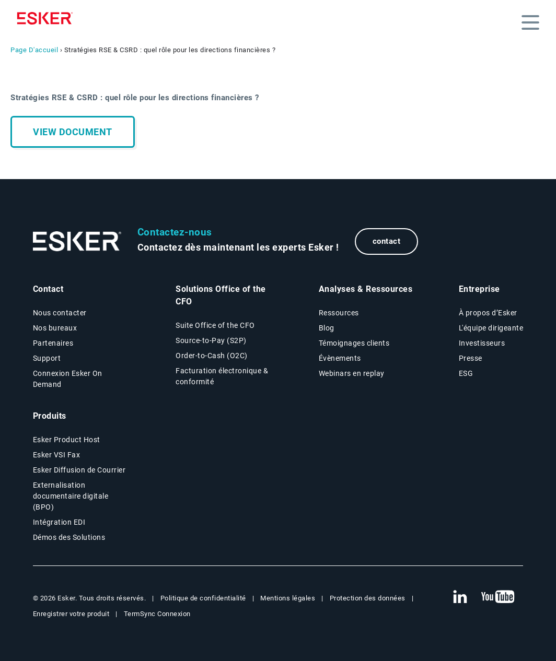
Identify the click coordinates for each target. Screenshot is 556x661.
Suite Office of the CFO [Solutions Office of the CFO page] (215, 325)
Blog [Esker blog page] (326, 328)
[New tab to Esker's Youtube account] (498, 597)
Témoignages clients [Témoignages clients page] (354, 343)
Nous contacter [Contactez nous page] (60, 313)
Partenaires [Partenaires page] (53, 343)
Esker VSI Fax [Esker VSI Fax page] (56, 455)
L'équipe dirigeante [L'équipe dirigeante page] (491, 328)
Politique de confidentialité (203, 598)
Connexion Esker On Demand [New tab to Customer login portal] (67, 378)
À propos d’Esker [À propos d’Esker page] (488, 313)
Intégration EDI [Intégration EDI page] (59, 522)
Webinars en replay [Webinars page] (352, 373)
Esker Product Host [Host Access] (66, 439)
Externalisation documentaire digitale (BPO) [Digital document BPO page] (71, 496)
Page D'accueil (34, 50)
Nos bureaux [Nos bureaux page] (55, 328)
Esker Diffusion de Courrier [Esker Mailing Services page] (79, 470)
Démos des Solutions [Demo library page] (69, 537)
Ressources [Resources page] (339, 313)
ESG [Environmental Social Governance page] (466, 373)
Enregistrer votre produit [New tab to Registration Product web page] (71, 614)
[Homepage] (47, 18)
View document (72, 131)
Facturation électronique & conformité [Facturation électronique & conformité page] (222, 376)
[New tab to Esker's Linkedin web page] (460, 597)
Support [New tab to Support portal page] (47, 358)
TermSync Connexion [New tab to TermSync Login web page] (157, 614)
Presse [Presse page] (470, 358)
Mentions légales (287, 598)
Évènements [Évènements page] (340, 358)
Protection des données (368, 598)
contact (387, 241)
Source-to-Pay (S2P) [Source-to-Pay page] (211, 340)
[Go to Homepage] (77, 241)
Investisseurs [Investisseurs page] (482, 343)
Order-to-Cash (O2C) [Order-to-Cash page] (212, 355)
